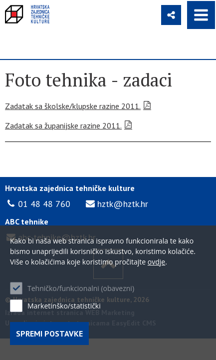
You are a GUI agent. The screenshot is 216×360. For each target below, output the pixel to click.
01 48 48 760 (44, 204)
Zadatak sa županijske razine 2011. (63, 125)
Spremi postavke (49, 333)
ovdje (156, 261)
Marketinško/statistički (64, 305)
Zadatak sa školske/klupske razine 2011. (73, 106)
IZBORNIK (201, 15)
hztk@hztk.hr (122, 204)
